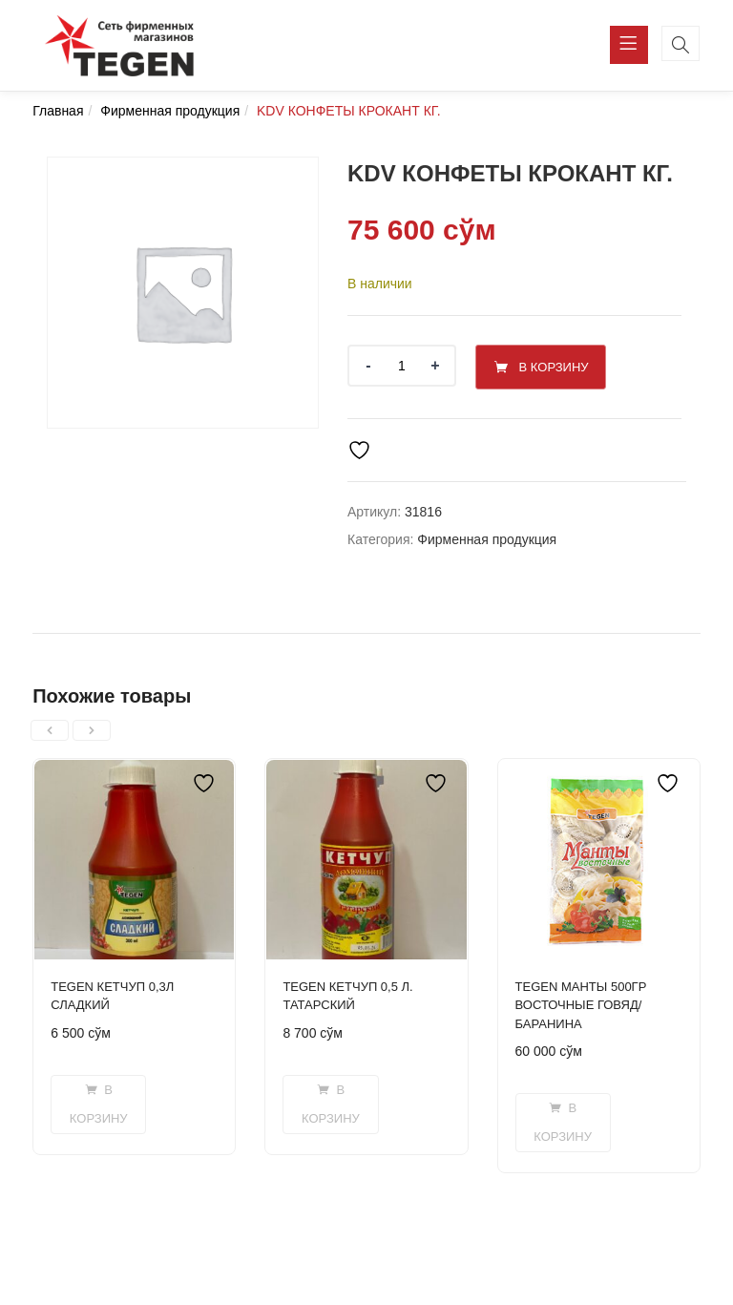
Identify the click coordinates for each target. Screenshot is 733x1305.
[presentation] (50, 727)
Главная (57, 110)
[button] (98, 1101)
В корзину (565, 365)
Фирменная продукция (170, 110)
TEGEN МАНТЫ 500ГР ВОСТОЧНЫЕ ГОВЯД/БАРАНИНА (581, 1002)
